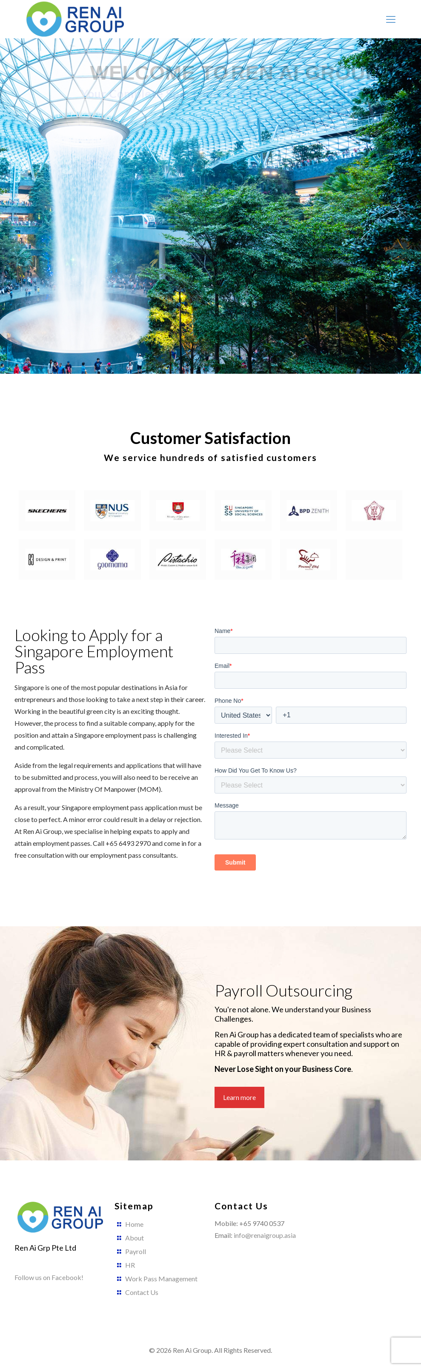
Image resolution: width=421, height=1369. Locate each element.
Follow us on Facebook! (48, 1277)
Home (134, 1224)
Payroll (135, 1251)
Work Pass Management (161, 1278)
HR (130, 1265)
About (134, 1238)
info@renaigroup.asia (265, 1235)
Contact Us (141, 1292)
